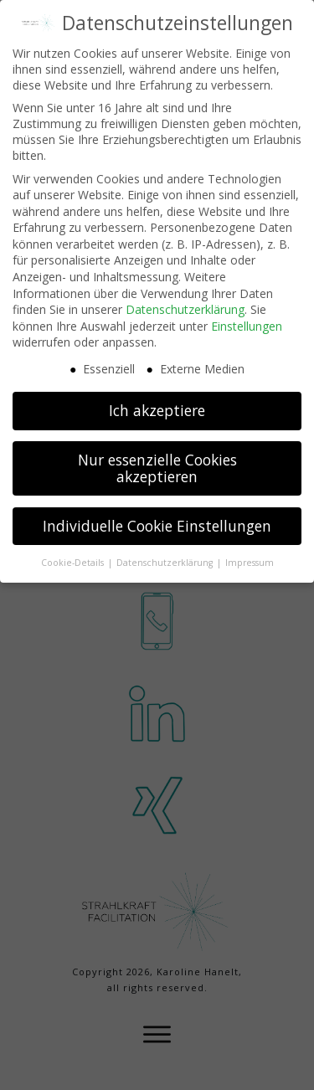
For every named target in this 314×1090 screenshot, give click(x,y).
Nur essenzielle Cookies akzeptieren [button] (157, 468)
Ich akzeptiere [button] (157, 410)
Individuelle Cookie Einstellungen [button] (157, 526)
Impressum (249, 562)
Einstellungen (246, 326)
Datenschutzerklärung (185, 309)
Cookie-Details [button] (73, 562)
